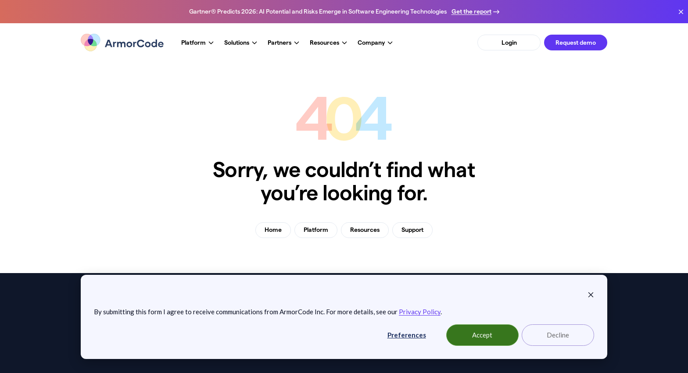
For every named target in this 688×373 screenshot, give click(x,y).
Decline (558, 335)
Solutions (240, 42)
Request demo (575, 42)
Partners (283, 42)
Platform (197, 42)
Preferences (406, 335)
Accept (482, 335)
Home (273, 229)
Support (412, 229)
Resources (328, 42)
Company (375, 42)
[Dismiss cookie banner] (591, 293)
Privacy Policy (420, 312)
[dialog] (344, 317)
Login (509, 42)
